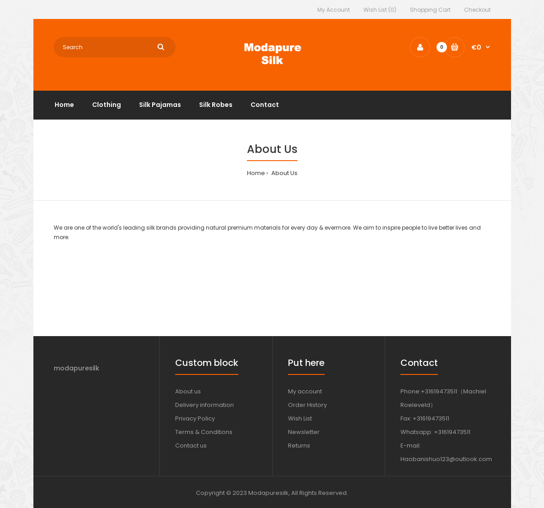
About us (188, 391)
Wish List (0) (379, 10)
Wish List (300, 418)
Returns (299, 445)
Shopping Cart (430, 10)
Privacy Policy (195, 418)
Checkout (477, 10)
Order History (307, 405)
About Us (284, 173)
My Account (333, 10)
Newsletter (304, 432)
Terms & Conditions (203, 432)
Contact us (191, 445)
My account (305, 391)
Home (256, 173)
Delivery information (204, 405)
